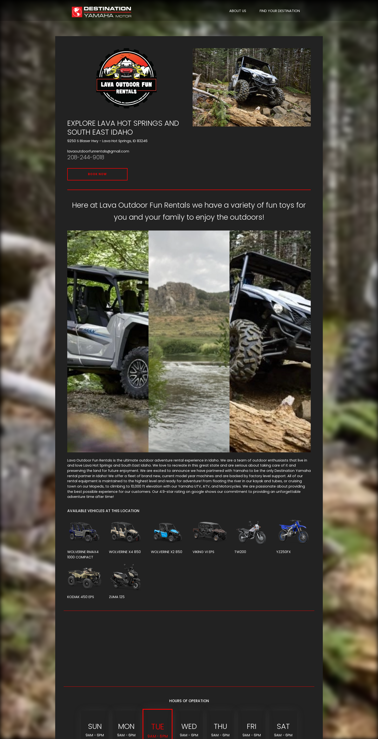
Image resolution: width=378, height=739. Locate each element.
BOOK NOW (97, 174)
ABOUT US (237, 10)
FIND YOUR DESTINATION (280, 10)
